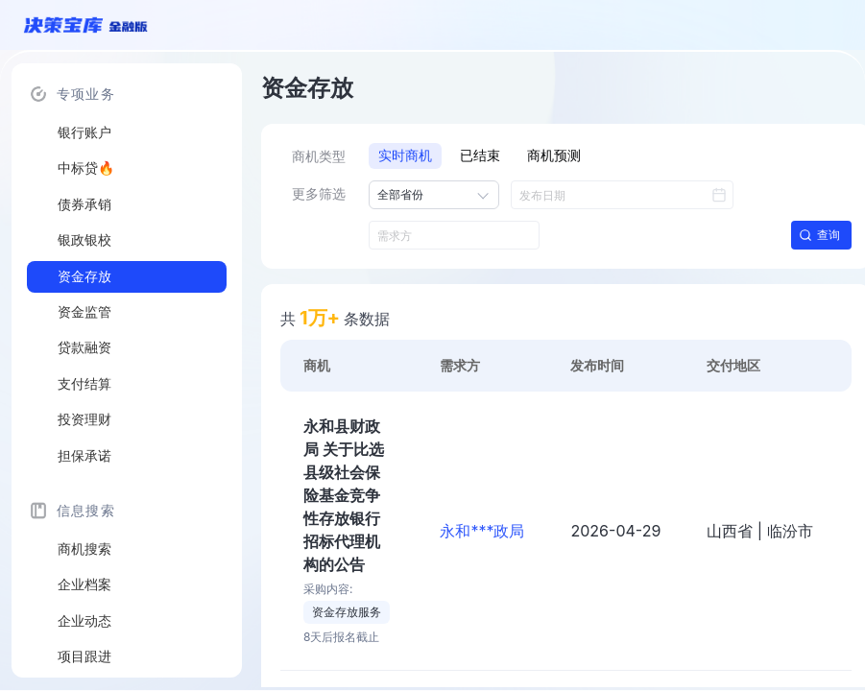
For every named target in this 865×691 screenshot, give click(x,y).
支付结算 (84, 384)
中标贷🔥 (86, 168)
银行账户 (84, 132)
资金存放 (84, 276)
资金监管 (84, 312)
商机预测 (554, 155)
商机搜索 (84, 549)
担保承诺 (84, 456)
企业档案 (84, 584)
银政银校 (84, 240)
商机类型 (319, 156)
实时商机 (405, 155)
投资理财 (84, 419)
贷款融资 (84, 347)
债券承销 (84, 204)
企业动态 (84, 621)
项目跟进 (84, 656)
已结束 (480, 155)
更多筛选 (319, 194)
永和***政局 (482, 530)
